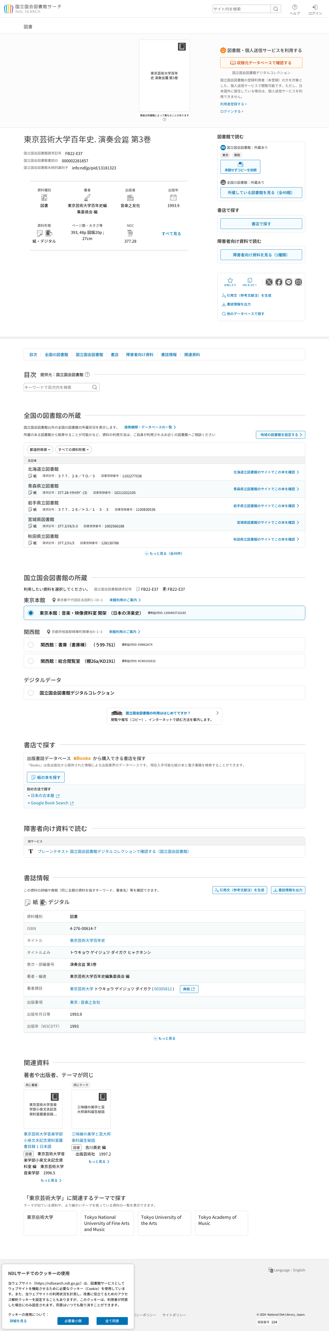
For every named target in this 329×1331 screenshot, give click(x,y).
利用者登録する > (233, 103)
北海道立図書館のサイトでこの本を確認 (267, 472)
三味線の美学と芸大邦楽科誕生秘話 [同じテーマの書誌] (91, 1137)
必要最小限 (73, 1320)
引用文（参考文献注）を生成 (246, 295)
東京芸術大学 (81, 989)
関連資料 (192, 354)
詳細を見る (18, 1320)
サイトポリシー (174, 1314)
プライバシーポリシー (139, 1314)
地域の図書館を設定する (282, 435)
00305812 (163, 989)
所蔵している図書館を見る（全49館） (261, 192)
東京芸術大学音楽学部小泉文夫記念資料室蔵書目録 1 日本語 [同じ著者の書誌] (43, 1140)
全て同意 (112, 1320)
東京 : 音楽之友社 (85, 1002)
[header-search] (247, 9)
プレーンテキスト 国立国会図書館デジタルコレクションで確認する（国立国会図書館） (114, 851)
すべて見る (171, 233)
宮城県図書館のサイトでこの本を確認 (269, 522)
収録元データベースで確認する (261, 62)
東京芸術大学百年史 (87, 940)
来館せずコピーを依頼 (240, 166)
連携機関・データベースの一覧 (151, 427)
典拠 (189, 989)
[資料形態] (73, 449)
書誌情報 (169, 354)
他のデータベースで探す (242, 313)
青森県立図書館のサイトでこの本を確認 (267, 489)
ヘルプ (295, 9)
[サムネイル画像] (44, 1109)
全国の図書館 (56, 354)
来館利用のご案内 (126, 600)
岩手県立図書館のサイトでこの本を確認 (267, 506)
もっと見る (52, 1180)
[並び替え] (40, 449)
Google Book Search (52, 803)
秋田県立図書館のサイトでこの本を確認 (267, 539)
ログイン (315, 9)
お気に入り (230, 282)
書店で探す (261, 224)
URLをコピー (249, 282)
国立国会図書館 (89, 354)
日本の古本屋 (45, 795)
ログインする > (231, 111)
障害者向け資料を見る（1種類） (261, 255)
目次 (33, 354)
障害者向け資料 (140, 354)
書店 (115, 354)
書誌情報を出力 (236, 304)
